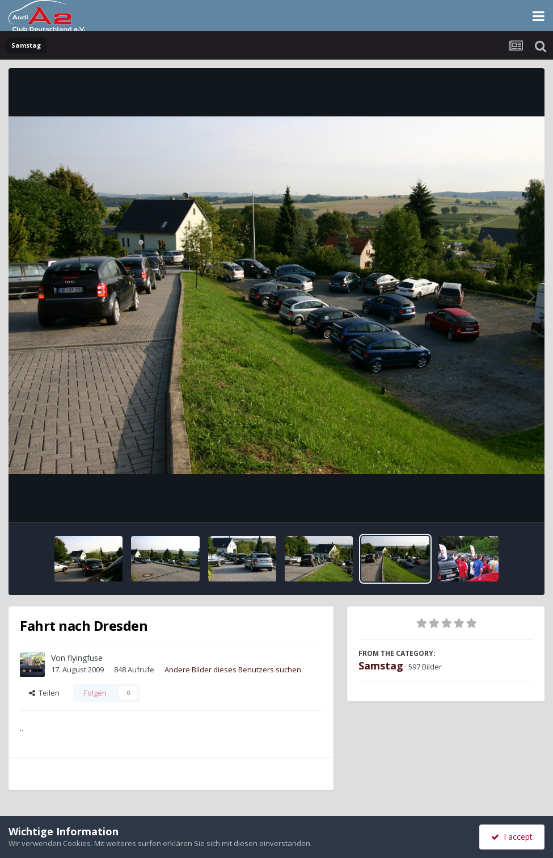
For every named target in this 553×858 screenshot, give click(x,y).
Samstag (380, 665)
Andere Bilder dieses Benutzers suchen (232, 669)
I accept (512, 836)
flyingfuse (85, 657)
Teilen (44, 693)
